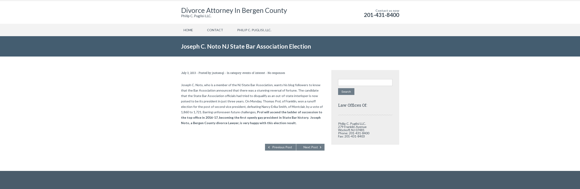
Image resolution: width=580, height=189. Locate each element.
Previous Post (282, 147)
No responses (276, 73)
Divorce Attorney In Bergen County (234, 10)
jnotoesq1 (218, 73)
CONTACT (215, 30)
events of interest (253, 73)
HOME (188, 30)
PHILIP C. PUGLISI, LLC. (254, 30)
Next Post (310, 147)
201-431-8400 (381, 15)
